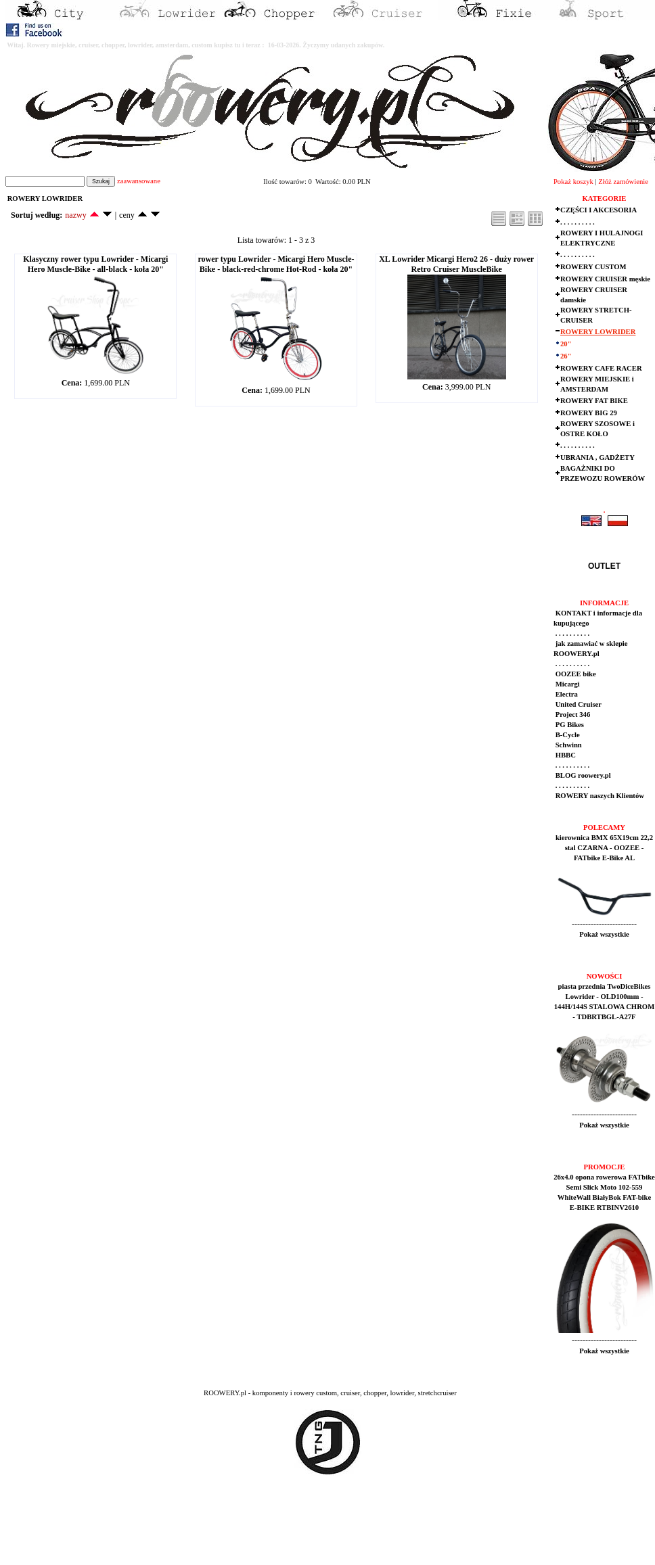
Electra (566, 694)
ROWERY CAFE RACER (601, 368)
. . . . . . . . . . (577, 222)
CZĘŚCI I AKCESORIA (598, 210)
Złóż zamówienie (623, 181)
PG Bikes (569, 724)
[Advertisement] (251, 1531)
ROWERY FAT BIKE (594, 400)
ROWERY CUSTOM (593, 267)
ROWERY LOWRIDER (597, 331)
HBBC (565, 755)
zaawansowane (138, 181)
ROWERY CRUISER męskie (605, 279)
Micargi (567, 684)
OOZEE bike (575, 674)
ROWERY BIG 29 (588, 413)
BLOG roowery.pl (582, 775)
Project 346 (572, 714)
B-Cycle (567, 735)
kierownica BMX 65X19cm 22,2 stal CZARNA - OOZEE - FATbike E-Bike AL (604, 848)
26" (566, 356)
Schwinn (568, 745)
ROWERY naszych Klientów (599, 795)
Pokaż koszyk (573, 181)
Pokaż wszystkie (604, 934)
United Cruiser (578, 704)
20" (566, 344)
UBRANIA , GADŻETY (597, 457)
